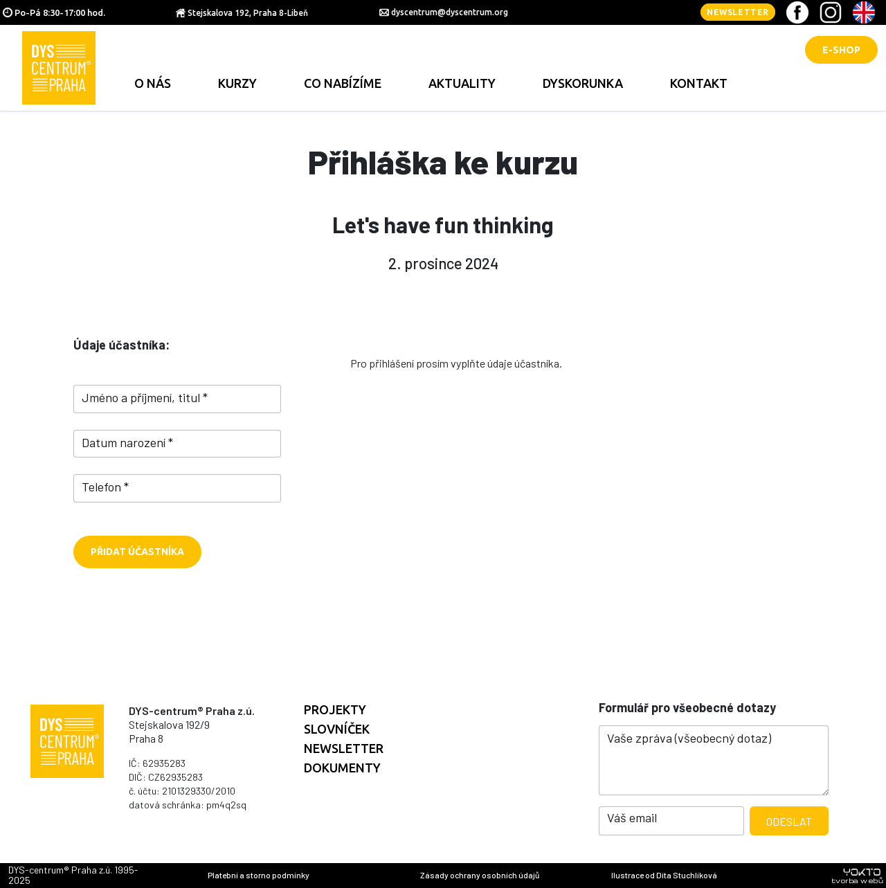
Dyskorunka (583, 83)
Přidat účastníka (137, 551)
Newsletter (738, 12)
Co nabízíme (342, 83)
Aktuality (462, 83)
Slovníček (337, 729)
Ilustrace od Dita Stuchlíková (664, 875)
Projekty (335, 709)
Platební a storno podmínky (258, 875)
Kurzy (237, 83)
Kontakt (698, 83)
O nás (152, 83)
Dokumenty (342, 767)
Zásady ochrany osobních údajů (479, 875)
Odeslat (789, 821)
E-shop (841, 49)
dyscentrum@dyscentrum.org (449, 12)
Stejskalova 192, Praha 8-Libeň (248, 12)
